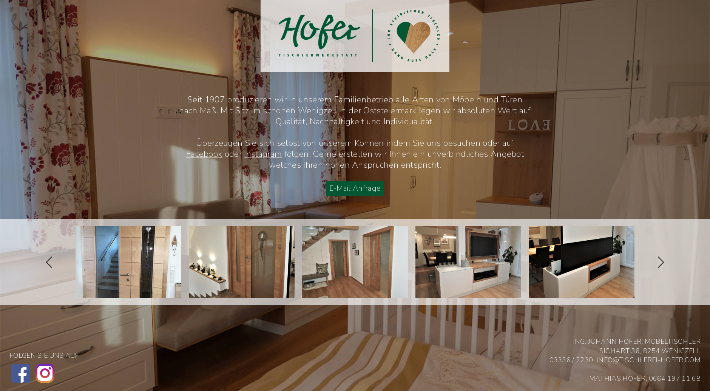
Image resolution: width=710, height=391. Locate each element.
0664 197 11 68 (675, 378)
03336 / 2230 (571, 360)
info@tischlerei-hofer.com (648, 360)
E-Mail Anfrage (355, 188)
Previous (49, 262)
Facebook (204, 154)
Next (660, 262)
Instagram (263, 154)
